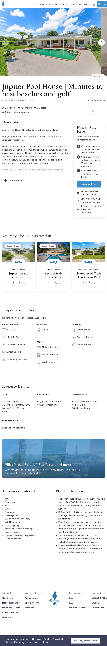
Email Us (95, 602)
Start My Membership (85, 640)
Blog (71, 597)
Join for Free (89, 184)
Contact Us (97, 607)
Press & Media (10, 612)
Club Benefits (32, 602)
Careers (6, 617)
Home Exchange (11, 602)
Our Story (7, 597)
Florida (21, 100)
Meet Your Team (11, 607)
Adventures (31, 597)
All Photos (98, 76)
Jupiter (30, 100)
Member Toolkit (78, 607)
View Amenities (21, 112)
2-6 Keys (9, 107)
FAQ (71, 602)
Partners (29, 607)
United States (8, 100)
